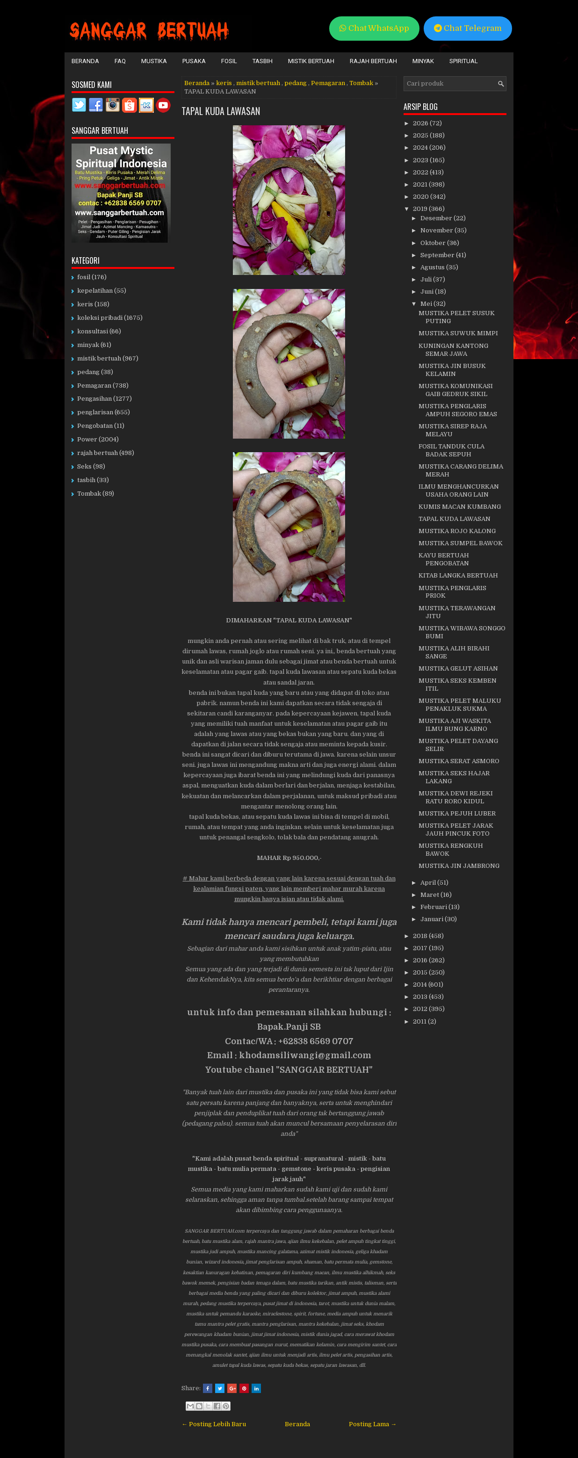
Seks (84, 466)
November (437, 230)
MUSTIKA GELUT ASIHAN (458, 668)
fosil (83, 277)
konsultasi (92, 331)
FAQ (120, 61)
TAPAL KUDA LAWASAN (220, 111)
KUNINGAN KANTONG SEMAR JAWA (453, 349)
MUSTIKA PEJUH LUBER (457, 813)
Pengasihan (94, 398)
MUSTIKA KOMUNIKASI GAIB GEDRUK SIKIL (456, 390)
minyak (88, 344)
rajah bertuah (97, 452)
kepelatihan (95, 290)
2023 (421, 160)
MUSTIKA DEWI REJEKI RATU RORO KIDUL (456, 797)
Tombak (361, 83)
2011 (420, 1021)
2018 (421, 935)
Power (87, 439)
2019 (421, 208)
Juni (427, 291)
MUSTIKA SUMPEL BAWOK (461, 543)
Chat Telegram (468, 28)
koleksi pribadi (100, 317)
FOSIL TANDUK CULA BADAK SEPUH (451, 450)
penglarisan (95, 412)
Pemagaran (328, 83)
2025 (421, 135)
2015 (421, 972)
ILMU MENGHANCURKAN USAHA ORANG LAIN (459, 490)
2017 (421, 948)
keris (224, 83)
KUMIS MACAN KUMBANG (460, 506)
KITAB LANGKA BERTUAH (458, 575)
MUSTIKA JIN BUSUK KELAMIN (452, 369)
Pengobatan (95, 425)
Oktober (433, 242)
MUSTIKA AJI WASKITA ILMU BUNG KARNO (455, 724)
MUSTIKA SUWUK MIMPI (458, 333)
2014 (420, 984)
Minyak (423, 61)
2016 (421, 960)
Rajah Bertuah (373, 61)
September (438, 255)
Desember (437, 218)
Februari (434, 906)
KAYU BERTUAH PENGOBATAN (444, 559)
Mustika (154, 61)
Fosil (229, 61)
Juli (426, 279)
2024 (421, 147)
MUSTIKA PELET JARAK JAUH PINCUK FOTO (456, 829)
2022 (421, 172)
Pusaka (194, 61)
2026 (421, 123)
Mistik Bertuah (311, 61)
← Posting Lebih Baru (213, 1424)
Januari (432, 919)
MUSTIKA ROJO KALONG (457, 530)
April (428, 882)
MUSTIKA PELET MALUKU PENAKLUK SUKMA (460, 704)
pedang (295, 83)
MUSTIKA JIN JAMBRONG (459, 865)
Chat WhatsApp (374, 28)
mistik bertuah (258, 83)
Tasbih (263, 61)
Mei (427, 303)
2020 (421, 196)
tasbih (86, 480)
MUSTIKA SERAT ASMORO (459, 761)
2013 (421, 996)
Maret (430, 894)
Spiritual (463, 61)
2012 (421, 1008)
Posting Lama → (373, 1424)
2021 (421, 184)
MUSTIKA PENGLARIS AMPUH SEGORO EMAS (458, 410)
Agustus (433, 267)
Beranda (85, 61)
